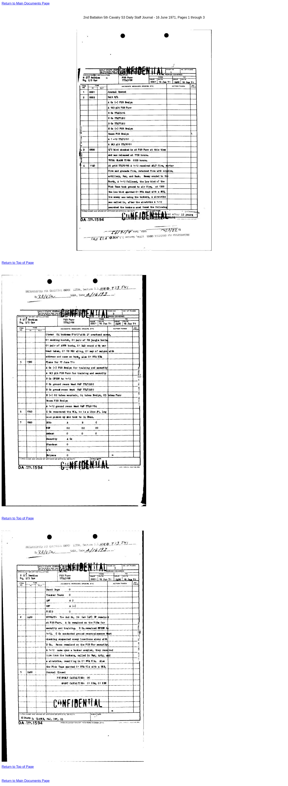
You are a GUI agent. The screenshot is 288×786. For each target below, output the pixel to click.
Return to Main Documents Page (26, 3)
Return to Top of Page (18, 262)
